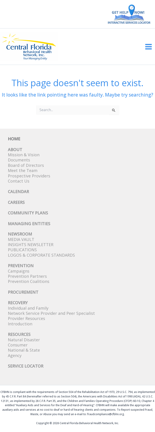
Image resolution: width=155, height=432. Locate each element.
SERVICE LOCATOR (25, 366)
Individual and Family (28, 308)
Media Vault (21, 239)
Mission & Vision (23, 154)
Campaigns (18, 271)
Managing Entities (29, 223)
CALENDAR (18, 191)
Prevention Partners (27, 276)
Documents (19, 160)
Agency (15, 355)
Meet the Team (22, 170)
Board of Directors (26, 165)
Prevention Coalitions (28, 281)
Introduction (20, 323)
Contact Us (18, 181)
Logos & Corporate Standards (41, 255)
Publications (22, 249)
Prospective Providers (29, 176)
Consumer (18, 345)
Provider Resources (26, 318)
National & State (24, 350)
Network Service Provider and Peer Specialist (51, 313)
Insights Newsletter (30, 244)
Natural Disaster (24, 339)
